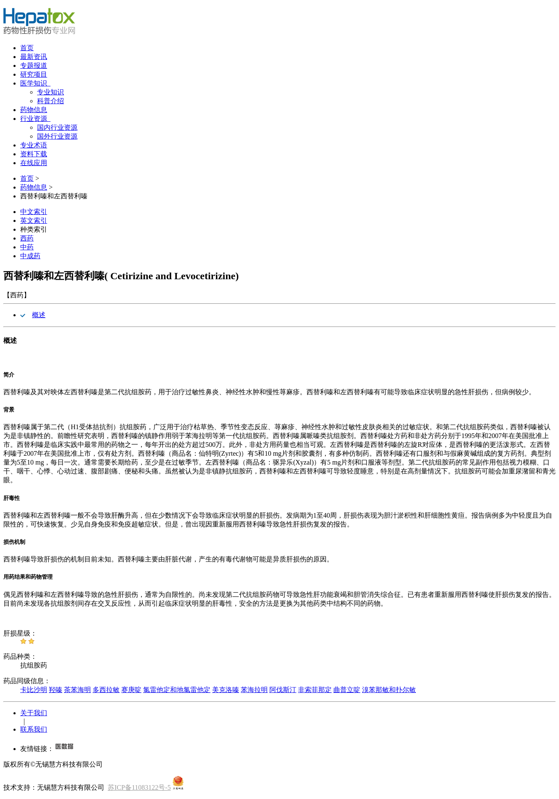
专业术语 (33, 145)
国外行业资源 (57, 136)
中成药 (30, 255)
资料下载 (33, 154)
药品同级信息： (27, 680)
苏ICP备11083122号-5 (139, 787)
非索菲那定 (315, 689)
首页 (27, 47)
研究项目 (33, 74)
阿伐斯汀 (282, 689)
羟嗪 (55, 689)
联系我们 (33, 729)
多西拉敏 (106, 689)
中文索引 (33, 211)
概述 (38, 314)
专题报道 (33, 65)
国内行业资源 (57, 127)
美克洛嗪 (225, 689)
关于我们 (33, 712)
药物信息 (33, 109)
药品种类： (20, 656)
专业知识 (50, 92)
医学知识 (35, 83)
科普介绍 (50, 100)
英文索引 (33, 220)
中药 (27, 247)
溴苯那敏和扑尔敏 (389, 689)
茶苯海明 (77, 689)
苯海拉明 (254, 689)
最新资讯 (33, 56)
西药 (27, 238)
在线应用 (33, 162)
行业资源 (35, 118)
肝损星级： (20, 633)
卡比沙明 (33, 689)
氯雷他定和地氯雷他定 (176, 689)
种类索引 (33, 229)
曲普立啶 (346, 689)
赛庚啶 (131, 689)
